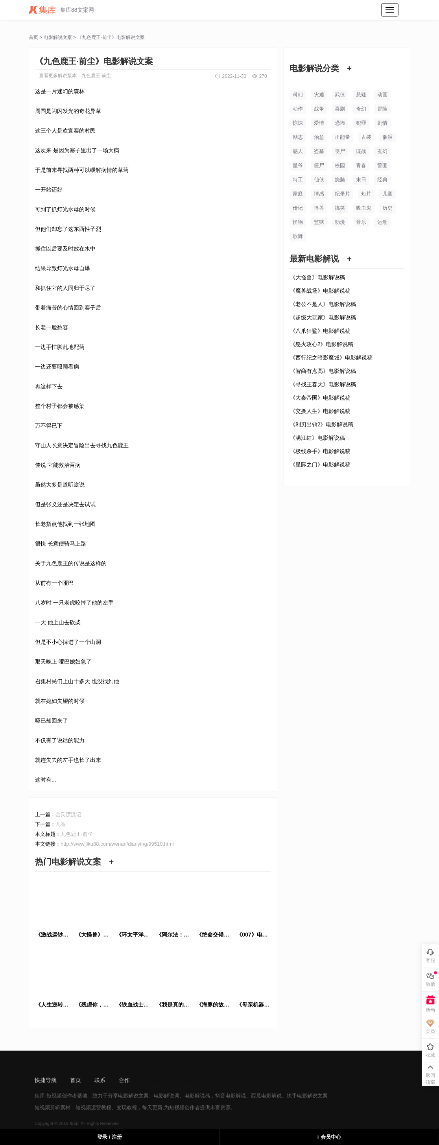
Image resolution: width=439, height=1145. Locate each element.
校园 (340, 165)
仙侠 (319, 180)
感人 (298, 151)
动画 (382, 95)
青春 (361, 165)
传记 (298, 208)
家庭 (298, 194)
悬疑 (361, 95)
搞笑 (340, 208)
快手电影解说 (302, 1096)
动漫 (340, 222)
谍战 (361, 151)
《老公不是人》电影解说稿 (323, 304)
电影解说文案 (58, 37)
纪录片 (342, 194)
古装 (366, 137)
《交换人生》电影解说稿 (320, 411)
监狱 (319, 222)
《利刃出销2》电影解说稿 (322, 424)
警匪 (382, 165)
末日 (361, 180)
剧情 (382, 123)
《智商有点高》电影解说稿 (323, 371)
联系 (99, 1080)
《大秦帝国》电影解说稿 (320, 397)
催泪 (387, 137)
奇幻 (361, 109)
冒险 (382, 109)
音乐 (361, 222)
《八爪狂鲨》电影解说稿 (320, 331)
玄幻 (382, 151)
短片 (366, 194)
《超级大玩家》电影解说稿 (323, 317)
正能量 (342, 137)
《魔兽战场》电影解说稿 (320, 290)
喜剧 (340, 109)
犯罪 (361, 123)
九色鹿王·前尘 (96, 75)
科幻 (298, 95)
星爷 (298, 165)
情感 (319, 194)
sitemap (152, 1080)
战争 (319, 109)
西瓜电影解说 (266, 1096)
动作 (298, 109)
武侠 (340, 95)
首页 (33, 37)
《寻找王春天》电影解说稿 (323, 384)
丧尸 (340, 151)
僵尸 (319, 165)
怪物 (298, 222)
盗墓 (319, 151)
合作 (124, 1080)
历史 (387, 208)
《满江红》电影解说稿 (317, 438)
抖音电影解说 (230, 1096)
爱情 (319, 123)
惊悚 (298, 123)
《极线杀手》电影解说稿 (320, 451)
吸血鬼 (363, 208)
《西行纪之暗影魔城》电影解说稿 (331, 357)
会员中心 (329, 1137)
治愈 (319, 137)
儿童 (387, 194)
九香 (60, 824)
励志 (298, 137)
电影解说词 (166, 1096)
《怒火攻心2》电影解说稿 (322, 344)
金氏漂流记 (68, 814)
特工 (298, 180)
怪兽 (319, 208)
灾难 (319, 95)
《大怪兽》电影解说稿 (317, 277)
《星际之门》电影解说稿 (320, 464)
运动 (382, 222)
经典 (382, 180)
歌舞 (298, 236)
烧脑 (340, 180)
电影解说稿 (197, 1096)
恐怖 (340, 123)
